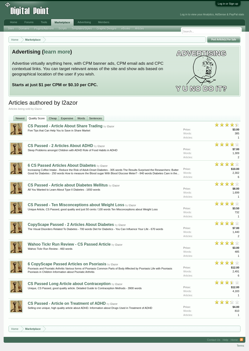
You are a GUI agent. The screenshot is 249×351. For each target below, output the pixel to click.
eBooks (125, 28)
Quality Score (37, 118)
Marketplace (62, 22)
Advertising (84, 22)
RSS (241, 340)
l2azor (110, 126)
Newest (20, 118)
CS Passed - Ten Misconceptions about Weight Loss (76, 205)
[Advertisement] (109, 10)
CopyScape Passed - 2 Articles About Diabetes (71, 224)
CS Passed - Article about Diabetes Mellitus (68, 185)
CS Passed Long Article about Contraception (69, 284)
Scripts (63, 28)
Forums (29, 22)
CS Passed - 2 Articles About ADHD (60, 146)
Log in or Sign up (228, 3)
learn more (57, 52)
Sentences (95, 118)
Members (103, 22)
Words (81, 118)
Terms (240, 345)
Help (225, 339)
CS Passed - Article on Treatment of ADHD (67, 303)
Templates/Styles (82, 28)
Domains (24, 28)
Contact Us (213, 339)
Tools (44, 22)
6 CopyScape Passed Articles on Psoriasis (67, 264)
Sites (11, 28)
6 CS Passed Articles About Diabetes (62, 165)
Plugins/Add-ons (44, 28)
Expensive (67, 118)
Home (13, 22)
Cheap (53, 118)
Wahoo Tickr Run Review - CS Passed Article (69, 244)
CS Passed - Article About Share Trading (65, 126)
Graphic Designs (106, 28)
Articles (139, 28)
